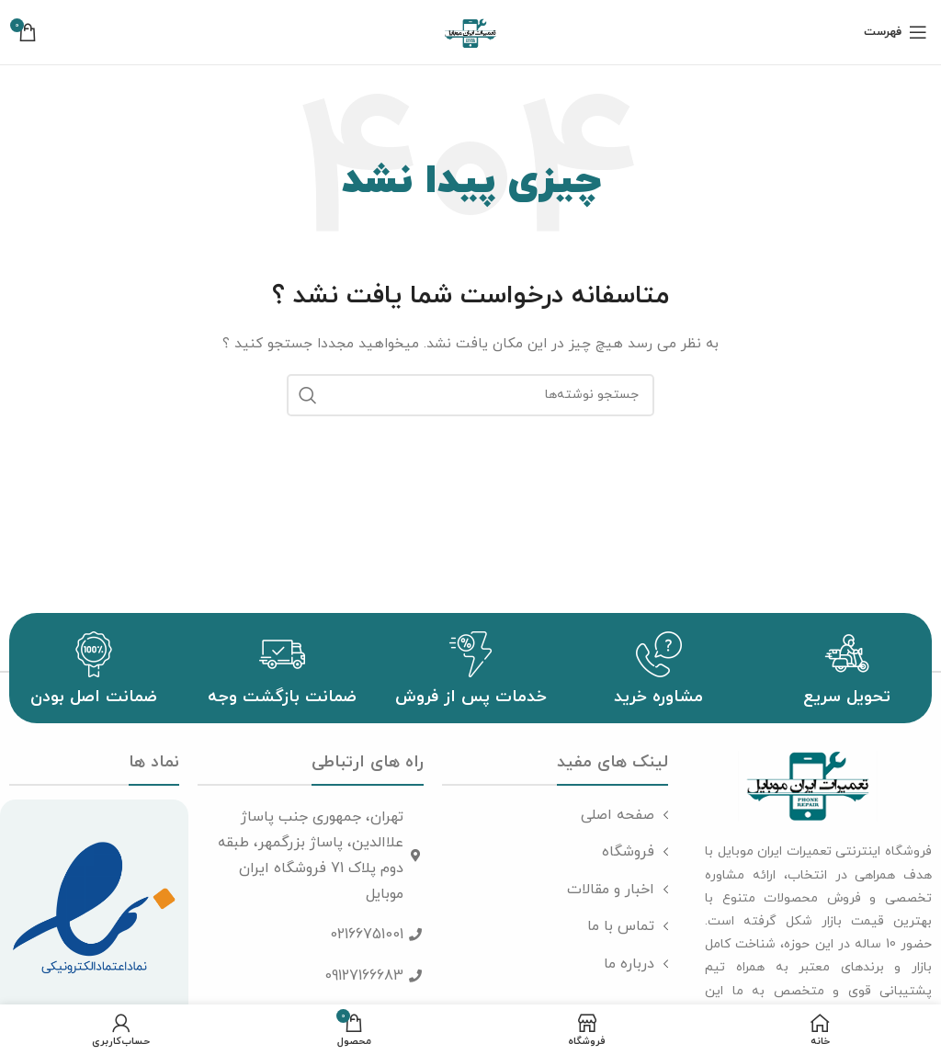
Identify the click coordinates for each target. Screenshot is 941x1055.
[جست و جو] (470, 395)
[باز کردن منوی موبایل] (895, 32)
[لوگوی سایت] (470, 31)
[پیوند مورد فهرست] (555, 816)
